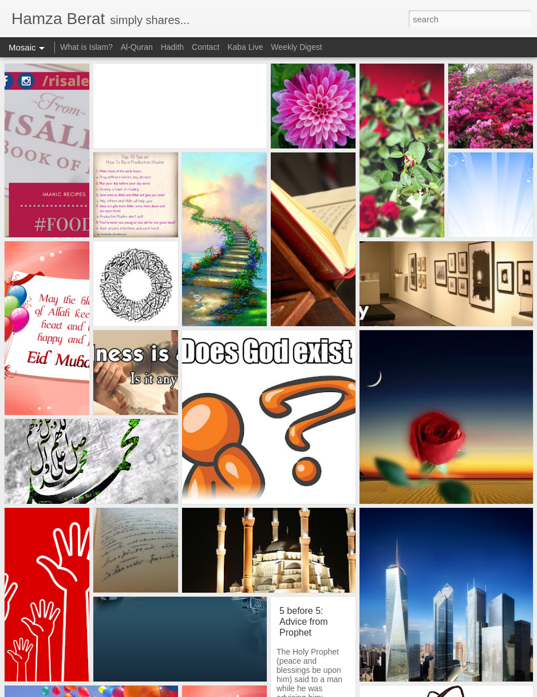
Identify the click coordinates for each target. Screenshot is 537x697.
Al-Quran (137, 47)
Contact (205, 47)
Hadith (172, 47)
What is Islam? (87, 47)
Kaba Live (245, 47)
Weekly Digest (296, 47)
